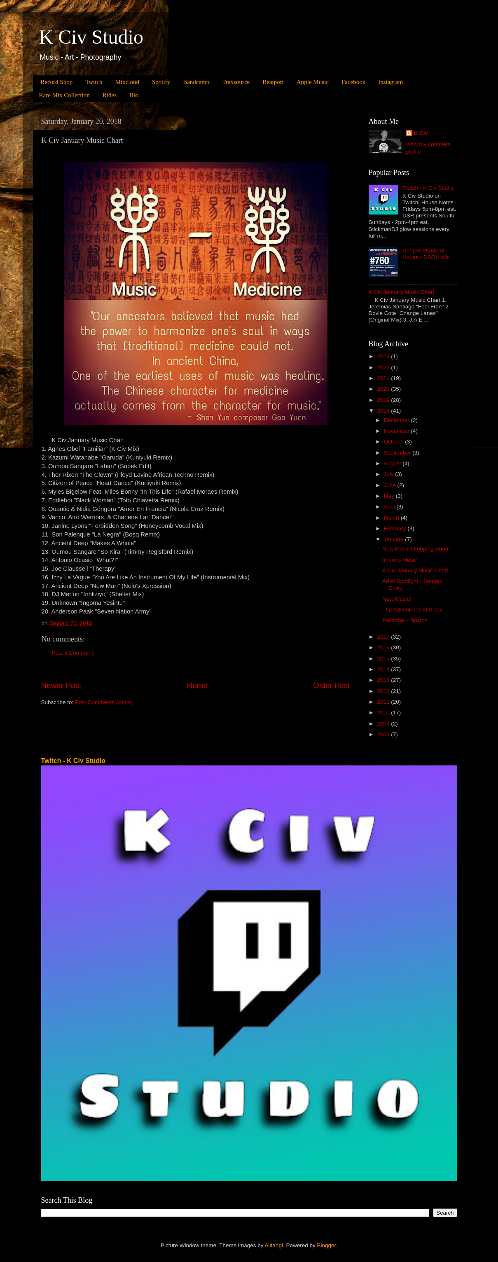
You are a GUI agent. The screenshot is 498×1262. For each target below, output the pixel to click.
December (397, 420)
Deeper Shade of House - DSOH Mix (426, 253)
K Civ (421, 133)
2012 (384, 691)
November (397, 431)
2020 (384, 389)
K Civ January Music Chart (402, 292)
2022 (384, 367)
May (390, 496)
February (396, 528)
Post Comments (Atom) (104, 702)
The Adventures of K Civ (412, 610)
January (394, 539)
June (390, 485)
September (398, 453)
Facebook (353, 82)
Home (197, 685)
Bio (133, 95)
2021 (384, 378)
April (390, 507)
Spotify (161, 82)
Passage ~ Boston (405, 620)
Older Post (331, 685)
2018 (384, 411)
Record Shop (56, 82)
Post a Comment (73, 653)
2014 (384, 669)
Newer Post (61, 685)
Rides (110, 95)
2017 (384, 637)
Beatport (273, 82)
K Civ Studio (91, 37)
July (389, 474)
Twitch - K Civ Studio (428, 188)
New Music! (396, 599)
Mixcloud (127, 82)
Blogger (326, 1245)
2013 (384, 680)
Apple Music (313, 82)
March (392, 518)
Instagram (390, 82)
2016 (384, 647)
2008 (384, 734)
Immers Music (399, 560)
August (393, 463)
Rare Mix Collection (64, 95)
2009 (384, 724)
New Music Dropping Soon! (416, 549)
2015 (384, 658)
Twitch (93, 82)
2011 (384, 702)
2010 (384, 712)
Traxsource (236, 82)
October (394, 442)
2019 (384, 400)
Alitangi (274, 1245)
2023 (384, 356)
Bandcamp (196, 82)
